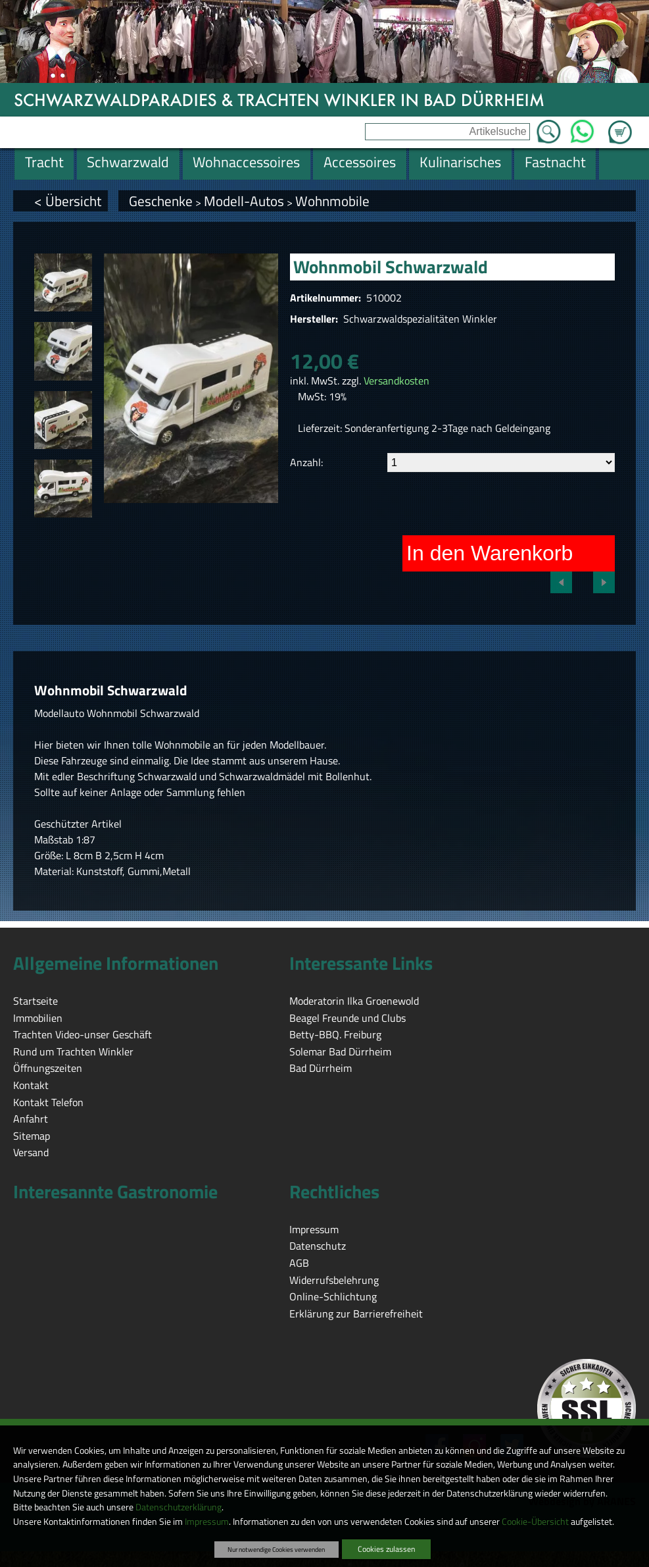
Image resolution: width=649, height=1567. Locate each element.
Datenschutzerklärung (178, 1507)
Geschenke (161, 200)
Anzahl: (306, 462)
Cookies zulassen (386, 1549)
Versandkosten (396, 380)
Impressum (207, 1521)
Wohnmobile (332, 200)
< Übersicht (67, 200)
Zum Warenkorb (620, 124)
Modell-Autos (244, 200)
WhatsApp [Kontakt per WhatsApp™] (582, 128)
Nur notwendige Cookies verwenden (276, 1549)
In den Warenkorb (489, 553)
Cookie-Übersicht (535, 1521)
